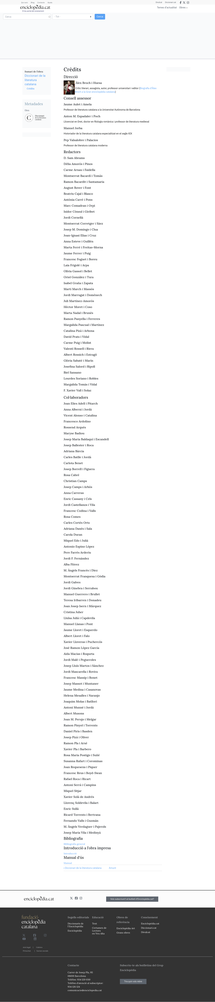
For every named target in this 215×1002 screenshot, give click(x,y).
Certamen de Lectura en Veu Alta (99, 930)
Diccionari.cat (170, 2)
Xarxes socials (42, 951)
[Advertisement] (161, 35)
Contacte (40, 2)
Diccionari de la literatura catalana (83, 867)
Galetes (39, 947)
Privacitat (27, 951)
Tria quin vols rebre (133, 981)
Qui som (24, 2)
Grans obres (123, 932)
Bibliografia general (74, 843)
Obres (182, 7)
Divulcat (159, 2)
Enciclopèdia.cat (150, 923)
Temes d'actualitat (167, 7)
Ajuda (50, 2)
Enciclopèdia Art (126, 928)
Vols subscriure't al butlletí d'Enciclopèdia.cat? (132, 899)
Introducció (70, 853)
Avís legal (26, 947)
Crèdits (30, 88)
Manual (68, 862)
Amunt (112, 867)
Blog (32, 2)
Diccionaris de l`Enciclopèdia (75, 925)
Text (94, 923)
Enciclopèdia (75, 930)
